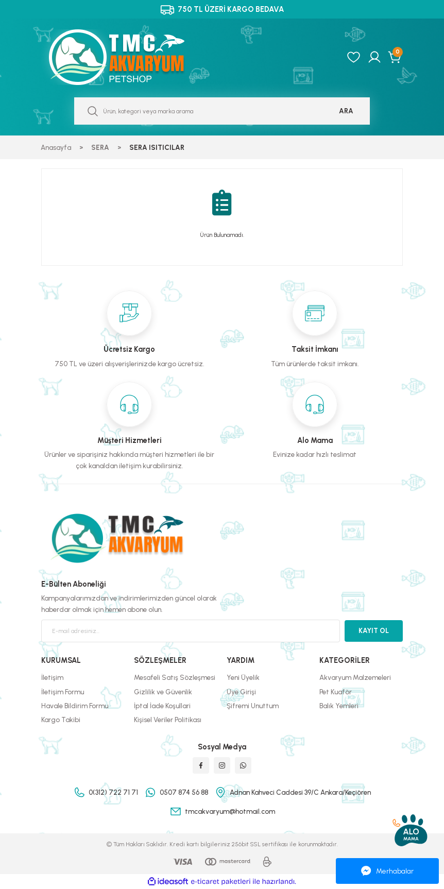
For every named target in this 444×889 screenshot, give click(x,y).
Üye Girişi (241, 692)
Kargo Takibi (60, 719)
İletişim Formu (62, 692)
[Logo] (127, 57)
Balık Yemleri (338, 706)
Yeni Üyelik (243, 677)
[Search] (222, 111)
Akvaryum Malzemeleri (355, 677)
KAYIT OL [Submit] (373, 630)
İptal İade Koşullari (162, 706)
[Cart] (395, 57)
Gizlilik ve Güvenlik (163, 692)
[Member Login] (374, 57)
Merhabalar (387, 871)
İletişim (52, 677)
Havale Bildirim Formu (74, 706)
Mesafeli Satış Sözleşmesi (174, 677)
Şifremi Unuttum (253, 706)
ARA (346, 111)
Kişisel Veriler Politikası (167, 719)
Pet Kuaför (335, 692)
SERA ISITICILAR (156, 147)
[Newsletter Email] (190, 631)
